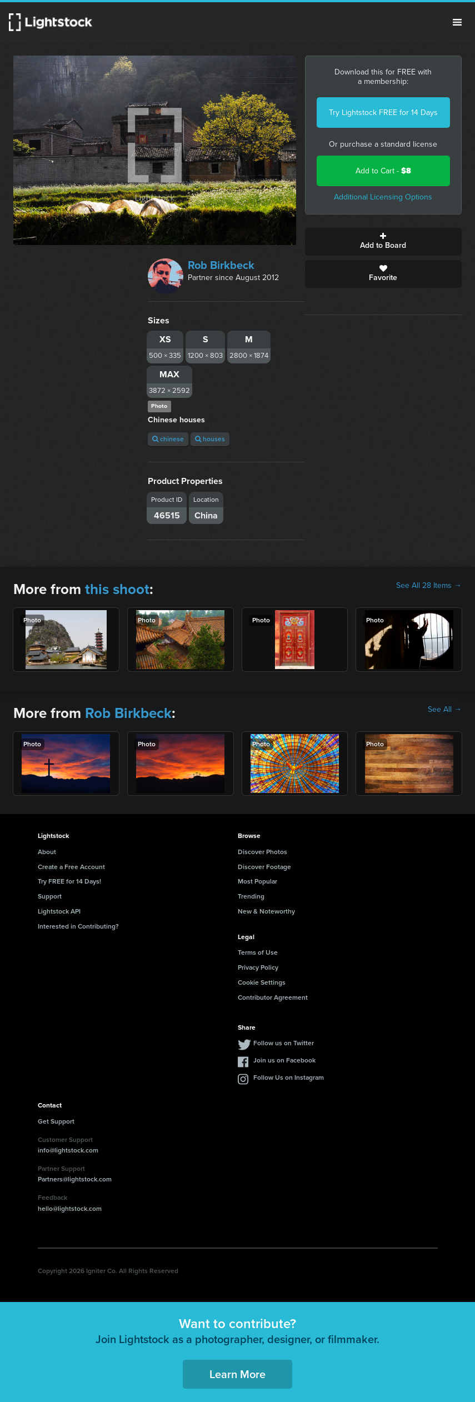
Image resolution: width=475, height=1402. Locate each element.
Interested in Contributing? (78, 926)
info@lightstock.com (68, 1150)
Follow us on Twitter (283, 1043)
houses (210, 439)
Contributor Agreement (273, 997)
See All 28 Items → (429, 585)
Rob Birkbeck (221, 265)
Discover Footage (264, 867)
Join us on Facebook (284, 1060)
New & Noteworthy (266, 911)
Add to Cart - (383, 171)
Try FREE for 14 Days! (69, 881)
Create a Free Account (71, 867)
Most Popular (257, 881)
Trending (251, 896)
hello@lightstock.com (70, 1209)
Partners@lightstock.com (75, 1179)
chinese (168, 439)
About (47, 852)
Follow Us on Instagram (288, 1077)
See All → (445, 709)
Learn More (237, 1374)
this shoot (117, 589)
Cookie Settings (262, 982)
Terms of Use (258, 952)
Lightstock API (59, 911)
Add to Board (383, 241)
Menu (457, 22)
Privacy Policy (258, 967)
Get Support (56, 1121)
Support (50, 896)
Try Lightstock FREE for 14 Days (383, 112)
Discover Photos (262, 852)
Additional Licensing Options (383, 197)
